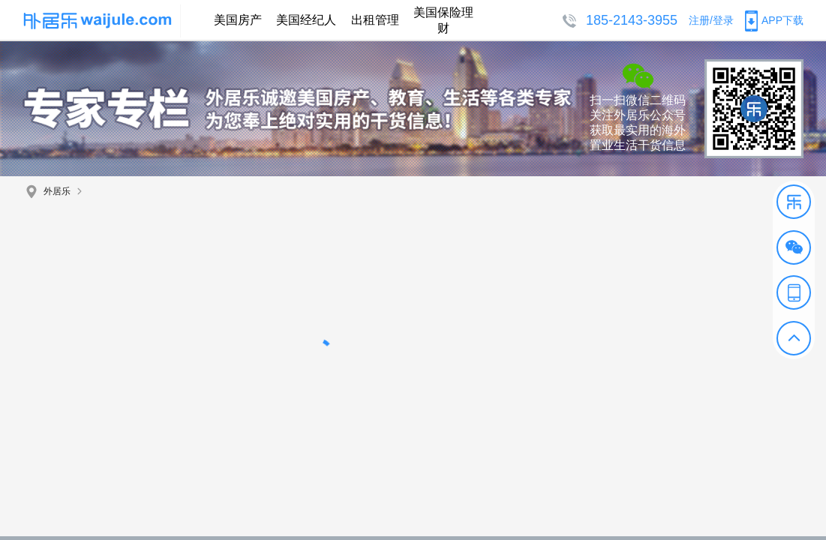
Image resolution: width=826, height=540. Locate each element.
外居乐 (57, 191)
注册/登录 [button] (711, 20)
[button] (793, 201)
